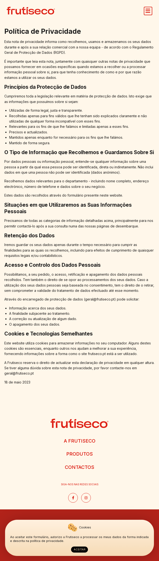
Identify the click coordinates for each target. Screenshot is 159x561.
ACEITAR (80, 549)
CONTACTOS (79, 467)
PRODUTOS (79, 454)
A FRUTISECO (79, 441)
